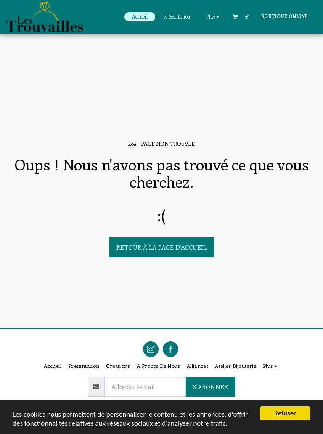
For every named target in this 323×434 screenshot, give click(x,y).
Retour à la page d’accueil (161, 247)
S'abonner (210, 386)
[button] (235, 16)
